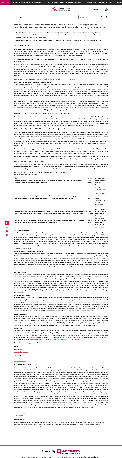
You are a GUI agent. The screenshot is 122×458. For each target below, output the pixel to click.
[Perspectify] (7, 227)
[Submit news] (7, 223)
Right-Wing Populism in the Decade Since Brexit (70, 2)
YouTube (76, 339)
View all (118, 2)
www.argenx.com (35, 339)
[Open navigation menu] (18, 17)
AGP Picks (5, 2)
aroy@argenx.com (20, 361)
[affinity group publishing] (7, 231)
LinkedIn (53, 339)
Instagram (60, 339)
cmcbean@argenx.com (21, 352)
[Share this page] (106, 17)
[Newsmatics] (7, 235)
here (65, 172)
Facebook (67, 339)
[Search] (89, 17)
